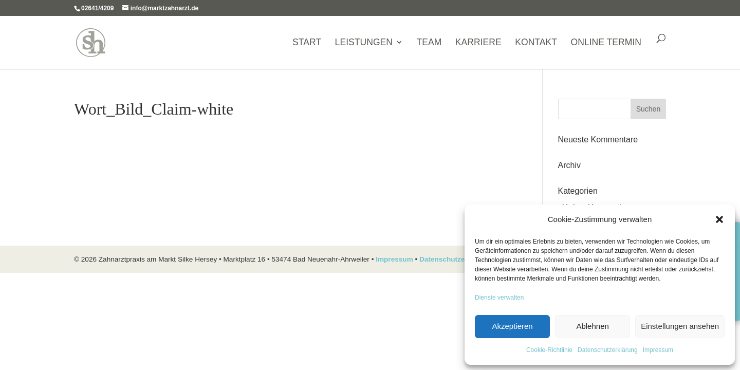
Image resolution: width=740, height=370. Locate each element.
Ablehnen (592, 326)
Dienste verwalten (499, 297)
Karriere (478, 42)
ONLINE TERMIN (605, 42)
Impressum (658, 350)
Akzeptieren (512, 326)
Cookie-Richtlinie (549, 350)
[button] (719, 219)
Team (429, 42)
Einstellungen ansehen (680, 326)
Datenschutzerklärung (608, 350)
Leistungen (364, 42)
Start (306, 42)
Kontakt (536, 42)
